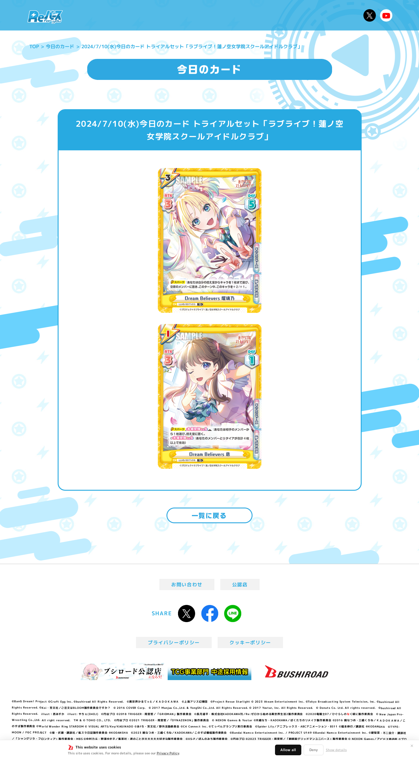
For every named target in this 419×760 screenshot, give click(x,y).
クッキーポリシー (250, 642)
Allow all (288, 749)
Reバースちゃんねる (386, 15)
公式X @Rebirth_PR (369, 15)
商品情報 (215, 15)
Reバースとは (123, 15)
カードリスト (252, 15)
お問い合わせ (187, 584)
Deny (313, 749)
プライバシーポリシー (174, 642)
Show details (336, 750)
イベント (186, 15)
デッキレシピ (340, 15)
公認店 (240, 584)
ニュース (85, 15)
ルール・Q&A (296, 15)
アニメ (159, 15)
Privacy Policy (168, 753)
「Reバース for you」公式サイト (45, 17)
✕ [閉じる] (412, 745)
